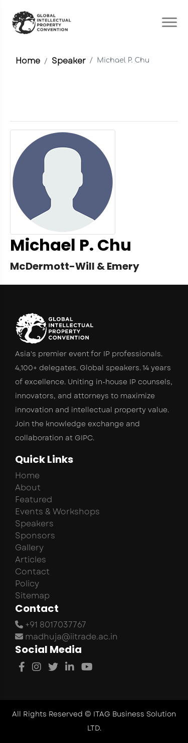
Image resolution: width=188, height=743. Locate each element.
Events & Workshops (57, 511)
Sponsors (35, 535)
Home (28, 61)
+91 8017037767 (50, 624)
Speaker (69, 61)
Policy (27, 583)
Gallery (29, 547)
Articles (30, 559)
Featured (33, 499)
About (28, 487)
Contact (32, 571)
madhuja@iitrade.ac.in (66, 636)
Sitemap (32, 595)
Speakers (34, 523)
